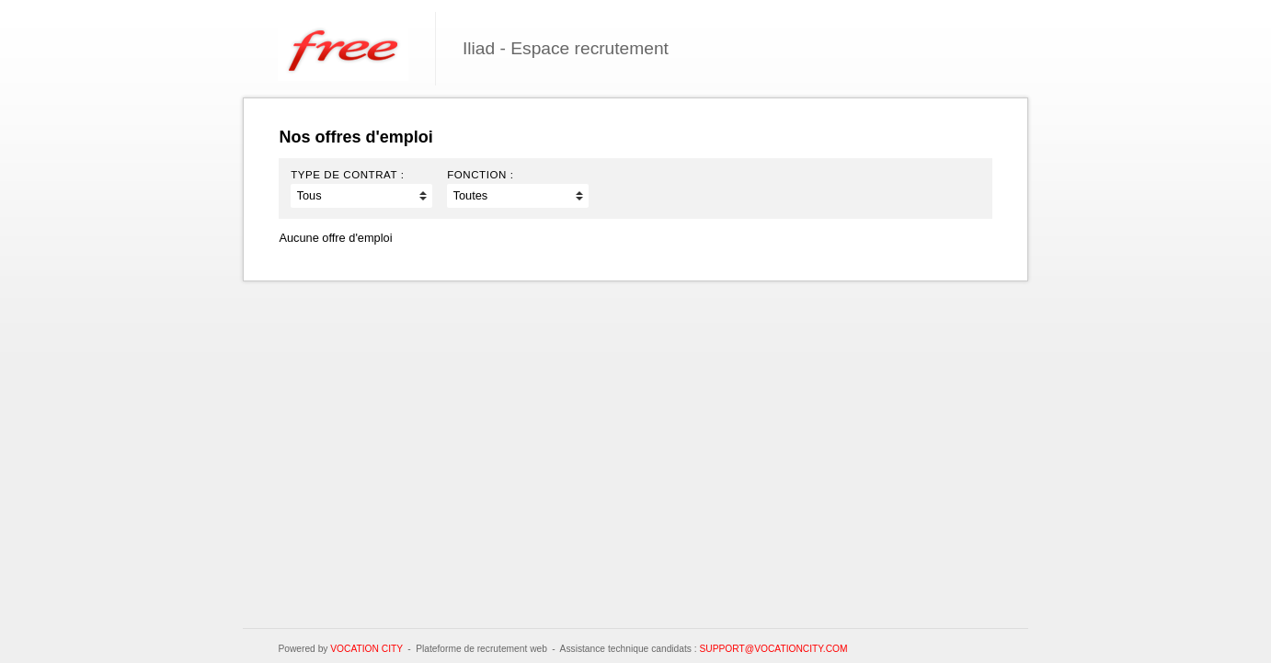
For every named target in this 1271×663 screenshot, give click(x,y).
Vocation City (366, 649)
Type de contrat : (347, 174)
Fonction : (480, 174)
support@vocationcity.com (773, 649)
